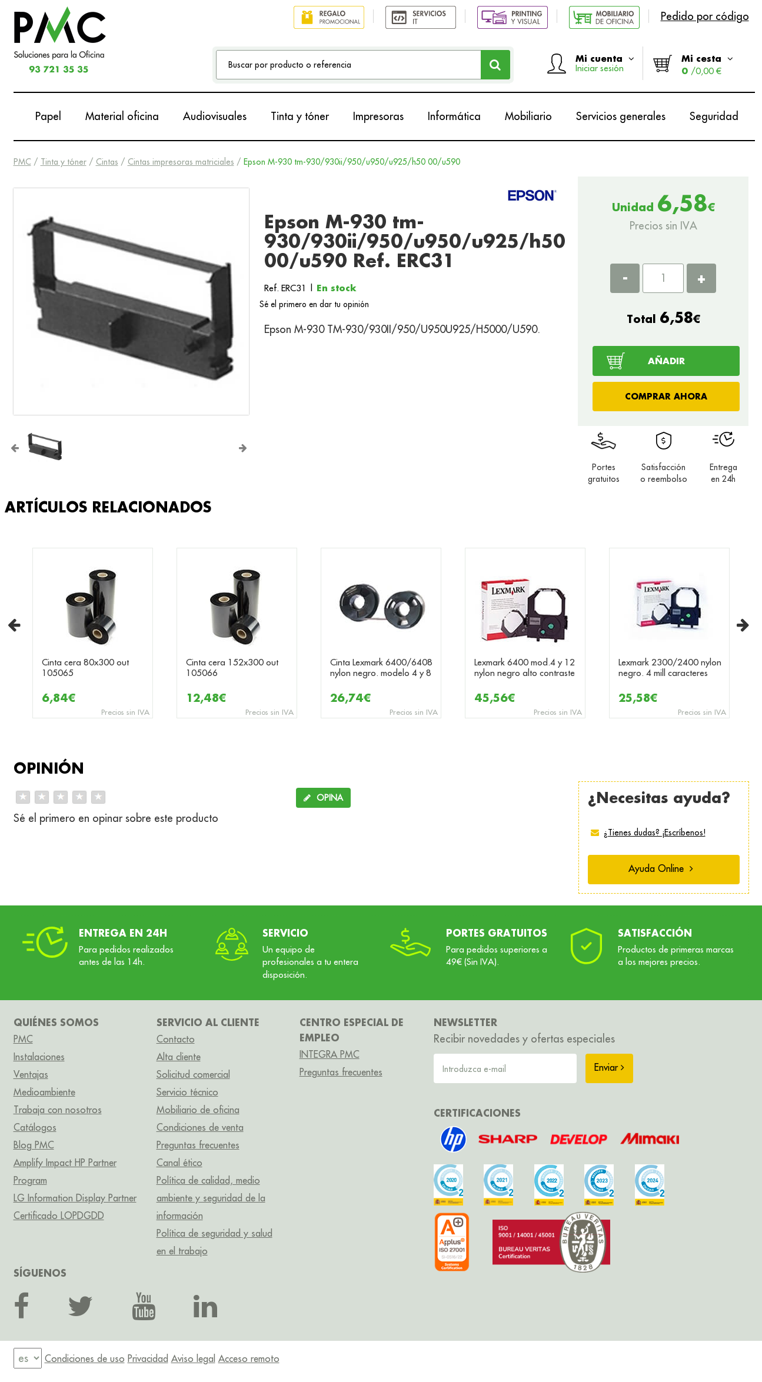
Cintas (107, 161)
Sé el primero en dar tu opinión (314, 304)
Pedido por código (705, 16)
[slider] (61, 797)
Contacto (176, 1039)
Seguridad (714, 116)
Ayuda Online (660, 868)
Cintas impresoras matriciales (181, 161)
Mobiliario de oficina (198, 1109)
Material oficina (122, 116)
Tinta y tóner (300, 116)
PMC (22, 161)
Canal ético (179, 1162)
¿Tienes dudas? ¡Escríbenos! (655, 832)
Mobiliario (528, 116)
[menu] (28, 1358)
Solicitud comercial (193, 1074)
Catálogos (35, 1127)
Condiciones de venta (200, 1127)
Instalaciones (39, 1057)
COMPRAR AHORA (666, 396)
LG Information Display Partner (75, 1198)
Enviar (609, 1067)
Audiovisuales (215, 116)
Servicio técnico (187, 1092)
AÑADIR (666, 361)
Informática (454, 116)
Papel (48, 116)
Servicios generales (620, 116)
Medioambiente (44, 1092)
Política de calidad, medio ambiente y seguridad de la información (211, 1197)
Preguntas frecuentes (198, 1145)
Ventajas (31, 1074)
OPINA (323, 797)
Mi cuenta (604, 63)
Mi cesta (707, 64)
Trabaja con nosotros (58, 1109)
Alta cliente (179, 1057)
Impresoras (378, 116)
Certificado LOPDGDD (59, 1215)
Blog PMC (34, 1145)
